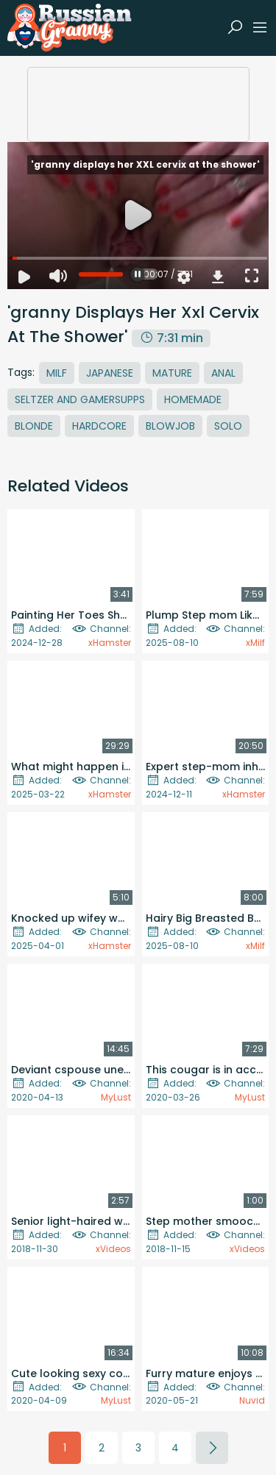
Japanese (109, 373)
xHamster (109, 642)
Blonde (34, 426)
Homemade (193, 399)
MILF (56, 373)
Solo (228, 426)
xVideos (113, 1249)
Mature (172, 373)
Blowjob (170, 426)
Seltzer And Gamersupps (80, 399)
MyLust (116, 1097)
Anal (223, 373)
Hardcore (99, 426)
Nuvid (252, 1400)
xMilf (255, 642)
